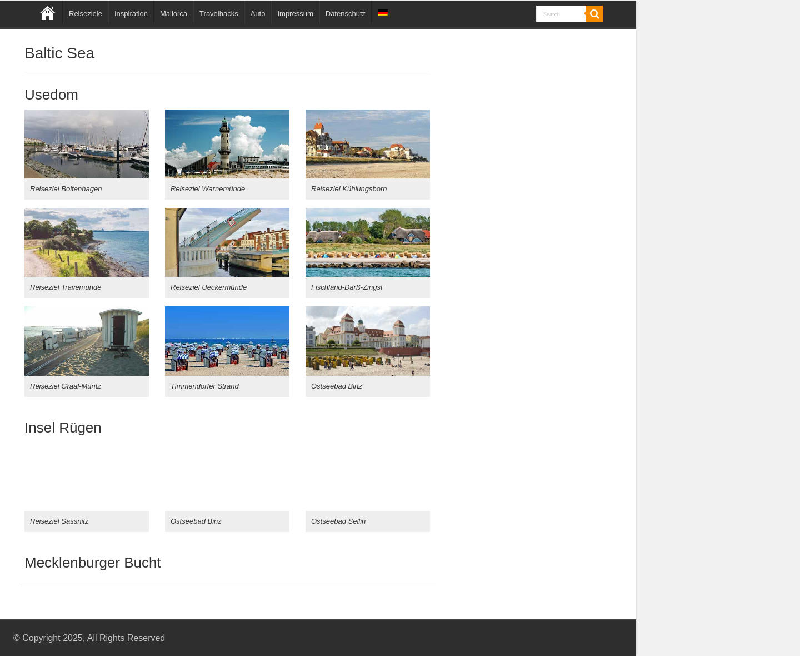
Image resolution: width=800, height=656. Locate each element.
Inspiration (131, 13)
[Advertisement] (534, 318)
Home (47, 12)
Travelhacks (218, 13)
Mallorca (173, 13)
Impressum (295, 13)
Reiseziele (85, 13)
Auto (258, 13)
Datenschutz (346, 13)
